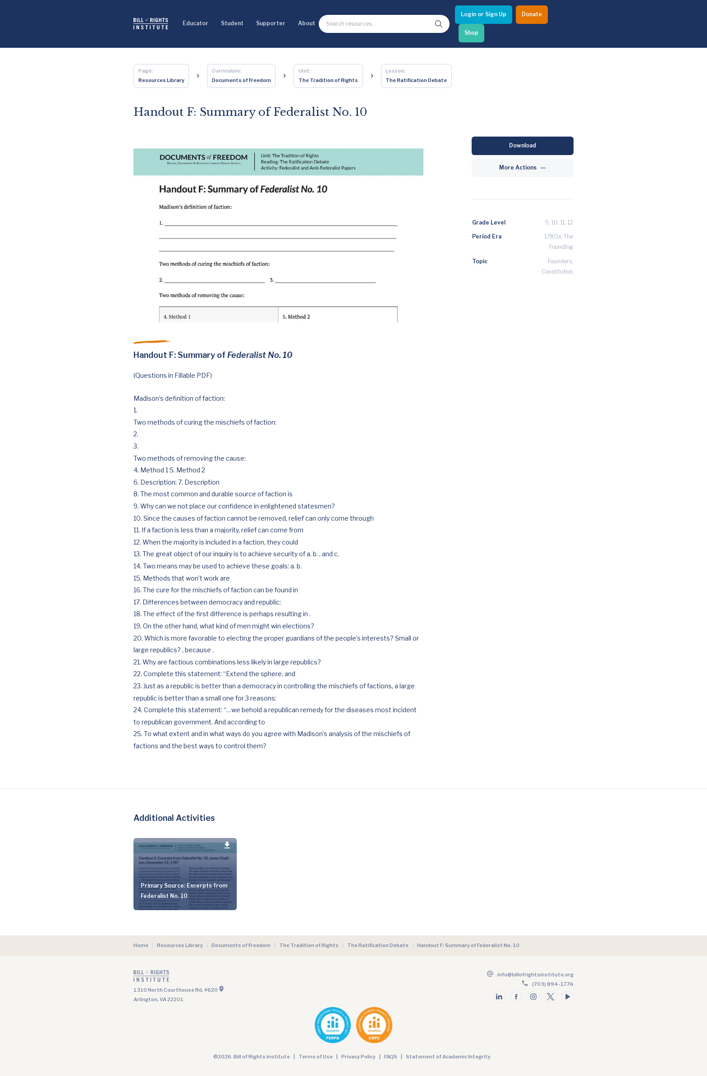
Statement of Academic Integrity (448, 1056)
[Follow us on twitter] (550, 997)
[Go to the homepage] (242, 977)
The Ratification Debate (378, 945)
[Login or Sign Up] (483, 14)
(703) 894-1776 (553, 984)
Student (232, 23)
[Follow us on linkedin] (499, 997)
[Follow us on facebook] (516, 997)
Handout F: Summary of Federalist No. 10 (468, 945)
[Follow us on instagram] (533, 997)
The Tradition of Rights (309, 945)
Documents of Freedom (241, 945)
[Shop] (471, 33)
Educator (195, 23)
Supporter (270, 23)
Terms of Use (315, 1056)
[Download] (523, 146)
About (306, 23)
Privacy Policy (358, 1056)
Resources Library (180, 945)
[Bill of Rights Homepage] (150, 24)
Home (140, 945)
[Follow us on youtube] (568, 997)
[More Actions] (523, 168)
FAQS (390, 1056)
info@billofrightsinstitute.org (535, 974)
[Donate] (532, 14)
